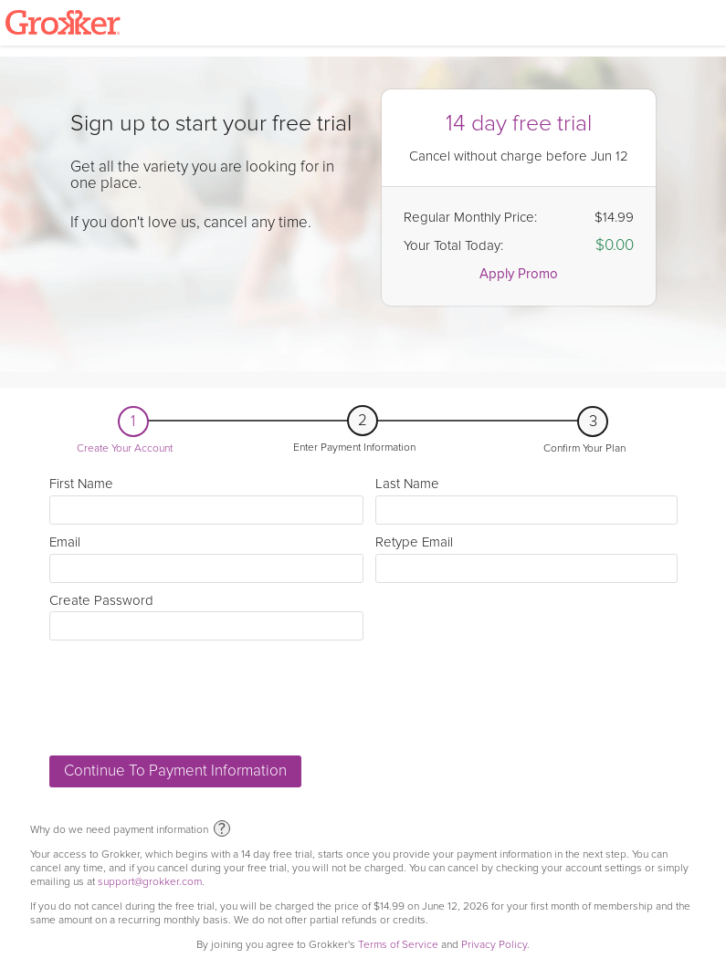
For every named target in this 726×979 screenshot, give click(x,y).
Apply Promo (518, 274)
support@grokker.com (150, 882)
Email (206, 558)
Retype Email (526, 558)
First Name (206, 500)
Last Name (526, 500)
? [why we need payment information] (222, 829)
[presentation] (188, 698)
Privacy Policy (494, 945)
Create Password (206, 616)
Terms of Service (398, 945)
